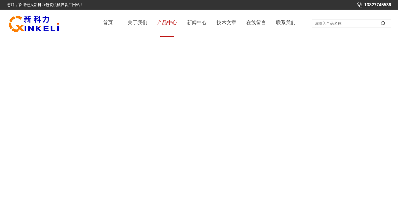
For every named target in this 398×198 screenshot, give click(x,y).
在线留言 (256, 22)
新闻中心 (197, 22)
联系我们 (286, 22)
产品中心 (167, 28)
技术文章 (226, 22)
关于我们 (137, 22)
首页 (108, 22)
